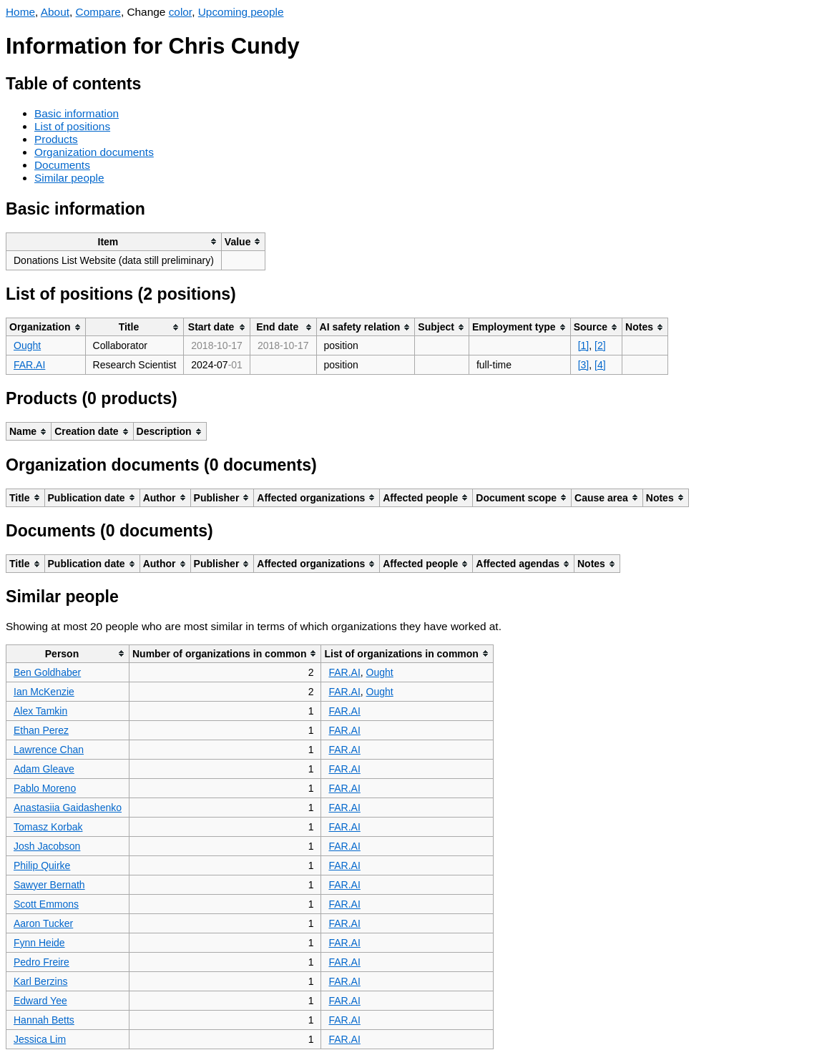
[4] (600, 365)
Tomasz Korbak (48, 827)
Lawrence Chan (49, 749)
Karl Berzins (40, 981)
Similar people (69, 178)
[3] (583, 365)
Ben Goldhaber (47, 672)
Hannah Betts (44, 1020)
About (55, 12)
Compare (98, 12)
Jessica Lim (40, 1039)
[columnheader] (114, 241)
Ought (27, 345)
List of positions (72, 126)
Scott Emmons (46, 904)
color (180, 12)
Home (20, 12)
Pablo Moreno (45, 788)
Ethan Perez (41, 730)
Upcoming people (241, 12)
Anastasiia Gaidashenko (68, 807)
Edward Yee (40, 1000)
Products (56, 139)
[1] (583, 345)
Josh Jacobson (47, 846)
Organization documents (94, 152)
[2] (600, 345)
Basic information (76, 113)
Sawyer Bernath (49, 884)
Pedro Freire (41, 962)
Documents (62, 165)
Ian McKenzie (44, 691)
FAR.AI (29, 365)
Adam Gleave (44, 769)
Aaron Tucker (43, 923)
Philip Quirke (42, 865)
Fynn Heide (39, 942)
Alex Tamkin (40, 711)
